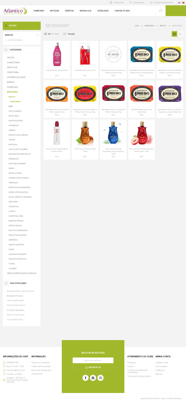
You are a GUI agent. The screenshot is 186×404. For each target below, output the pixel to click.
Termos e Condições (40, 362)
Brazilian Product (15, 295)
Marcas (159, 374)
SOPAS (11, 249)
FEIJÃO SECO (14, 116)
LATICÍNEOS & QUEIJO (16, 77)
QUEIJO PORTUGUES (15, 320)
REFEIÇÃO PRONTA (16, 221)
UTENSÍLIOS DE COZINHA (19, 178)
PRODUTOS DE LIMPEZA (18, 135)
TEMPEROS (13, 240)
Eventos (130, 366)
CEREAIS (12, 130)
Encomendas (161, 366)
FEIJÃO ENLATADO (16, 121)
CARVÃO (12, 140)
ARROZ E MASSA (15, 226)
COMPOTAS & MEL (16, 216)
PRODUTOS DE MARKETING (19, 187)
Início (137, 26)
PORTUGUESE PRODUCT (16, 305)
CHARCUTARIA (13, 62)
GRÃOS (11, 168)
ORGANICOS (13, 206)
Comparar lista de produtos (163, 3)
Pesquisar (131, 362)
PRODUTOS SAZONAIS (17, 235)
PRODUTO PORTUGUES (15, 315)
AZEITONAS (13, 202)
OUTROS (12, 211)
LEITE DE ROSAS (15, 40)
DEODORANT (15, 102)
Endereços (160, 370)
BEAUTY (12, 97)
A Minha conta (162, 362)
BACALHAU (13, 144)
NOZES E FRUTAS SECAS (18, 192)
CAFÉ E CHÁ (12, 67)
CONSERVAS (14, 125)
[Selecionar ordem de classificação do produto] (76, 34)
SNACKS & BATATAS (16, 245)
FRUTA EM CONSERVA (17, 164)
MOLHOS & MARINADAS (18, 230)
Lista (180, 34)
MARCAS (9, 35)
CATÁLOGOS (36, 374)
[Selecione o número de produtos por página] (47, 34)
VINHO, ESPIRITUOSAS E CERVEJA (21, 273)
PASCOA (10, 58)
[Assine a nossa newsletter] (93, 360)
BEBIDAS (11, 82)
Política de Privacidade (41, 366)
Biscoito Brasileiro (13, 291)
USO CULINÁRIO (15, 111)
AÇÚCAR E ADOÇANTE (17, 254)
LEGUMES (12, 268)
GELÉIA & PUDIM (15, 173)
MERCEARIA (12, 92)
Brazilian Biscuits (27, 291)
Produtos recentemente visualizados (137, 371)
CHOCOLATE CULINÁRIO (18, 149)
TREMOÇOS (13, 183)
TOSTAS (12, 264)
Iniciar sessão (119, 3)
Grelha (174, 34)
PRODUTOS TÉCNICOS (17, 259)
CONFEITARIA (13, 72)
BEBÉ (11, 106)
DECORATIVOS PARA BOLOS (20, 154)
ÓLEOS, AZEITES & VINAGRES (20, 197)
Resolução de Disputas (41, 370)
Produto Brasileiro (15, 310)
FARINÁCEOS (14, 159)
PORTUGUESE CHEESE (15, 301)
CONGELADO (12, 87)
